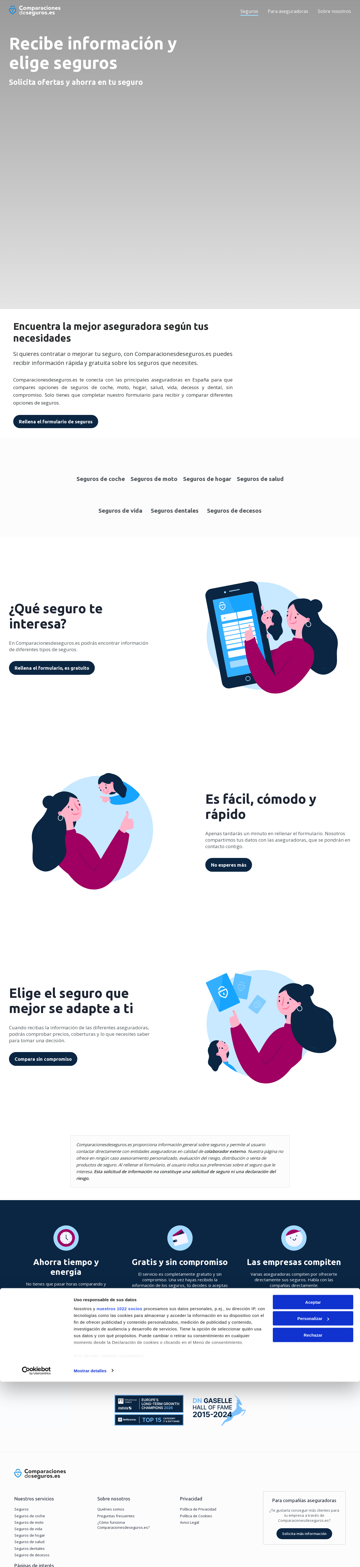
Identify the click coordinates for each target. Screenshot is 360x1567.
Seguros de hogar (207, 480)
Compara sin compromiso (43, 1060)
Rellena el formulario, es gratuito (52, 669)
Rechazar (313, 1520)
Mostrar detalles (90, 1556)
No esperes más (228, 866)
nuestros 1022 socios (119, 1493)
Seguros (249, 11)
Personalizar (313, 1504)
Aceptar (313, 1487)
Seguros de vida (120, 511)
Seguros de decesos (234, 511)
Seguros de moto (153, 480)
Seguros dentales (175, 511)
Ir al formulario (180, 1315)
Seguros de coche (100, 480)
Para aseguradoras (288, 11)
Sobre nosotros (334, 11)
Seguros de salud (260, 480)
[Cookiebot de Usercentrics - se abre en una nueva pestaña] (36, 1556)
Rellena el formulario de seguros (53, 421)
